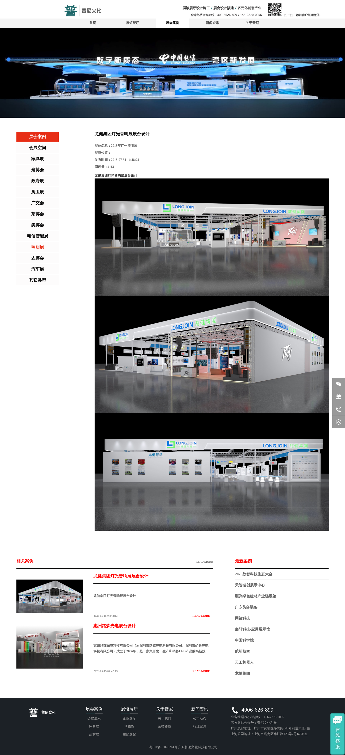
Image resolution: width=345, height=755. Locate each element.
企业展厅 (129, 718)
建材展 (94, 734)
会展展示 (94, 718)
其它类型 (37, 280)
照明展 (37, 247)
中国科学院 (244, 640)
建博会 (37, 169)
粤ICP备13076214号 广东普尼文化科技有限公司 (183, 747)
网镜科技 (242, 618)
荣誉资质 (164, 726)
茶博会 (37, 214)
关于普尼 (252, 23)
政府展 (37, 180)
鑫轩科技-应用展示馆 (252, 629)
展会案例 (172, 23)
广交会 (37, 203)
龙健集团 (242, 673)
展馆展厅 (132, 23)
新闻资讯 (212, 23)
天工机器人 (244, 662)
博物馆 (129, 726)
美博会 (37, 225)
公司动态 (199, 718)
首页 (92, 23)
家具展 (37, 158)
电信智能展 (37, 236)
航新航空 (242, 651)
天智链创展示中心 (250, 585)
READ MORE (204, 561)
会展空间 (37, 147)
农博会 (37, 258)
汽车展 (37, 269)
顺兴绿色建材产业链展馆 (255, 596)
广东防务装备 (246, 607)
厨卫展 (37, 192)
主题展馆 (129, 734)
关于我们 (164, 718)
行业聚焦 (199, 726)
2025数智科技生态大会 (253, 574)
